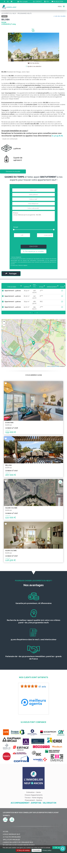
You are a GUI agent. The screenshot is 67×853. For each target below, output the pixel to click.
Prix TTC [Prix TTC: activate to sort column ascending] (32, 286)
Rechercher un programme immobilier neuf (19, 845)
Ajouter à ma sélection (33, 66)
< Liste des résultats (59, 16)
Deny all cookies (23, 850)
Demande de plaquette (13, 171)
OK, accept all (59, 847)
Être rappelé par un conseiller (33, 251)
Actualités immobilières (12, 837)
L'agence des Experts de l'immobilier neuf (18, 842)
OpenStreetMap (55, 366)
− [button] (4, 324)
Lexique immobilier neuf (11, 834)
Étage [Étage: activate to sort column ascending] (41, 287)
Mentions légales (22, 265)
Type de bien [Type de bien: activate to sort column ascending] (10, 287)
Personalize (37, 850)
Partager (11, 274)
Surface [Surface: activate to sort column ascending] (24, 287)
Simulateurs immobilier (11, 839)
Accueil (5, 831)
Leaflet (48, 366)
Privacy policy (47, 850)
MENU (61, 6)
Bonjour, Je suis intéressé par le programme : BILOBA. (33, 216)
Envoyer (34, 246)
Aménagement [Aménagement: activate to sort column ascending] (52, 287)
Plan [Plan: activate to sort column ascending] (62, 287)
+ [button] (4, 321)
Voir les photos (33, 63)
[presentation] (33, 242)
